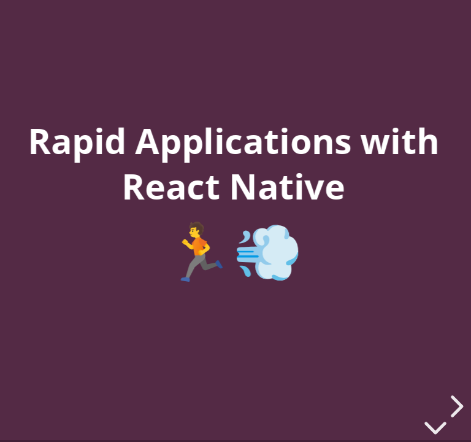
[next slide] (455, 406)
